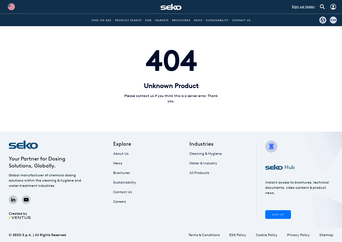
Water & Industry (203, 163)
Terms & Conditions (204, 235)
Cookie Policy (266, 235)
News (198, 20)
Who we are (101, 20)
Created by (20, 215)
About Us (120, 154)
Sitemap (326, 235)
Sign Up (278, 214)
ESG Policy (237, 235)
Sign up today (303, 7)
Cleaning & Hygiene (205, 154)
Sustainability (217, 20)
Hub (148, 20)
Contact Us (241, 20)
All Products (199, 173)
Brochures (181, 20)
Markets (161, 20)
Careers (123, 201)
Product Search (128, 20)
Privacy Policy (298, 235)
